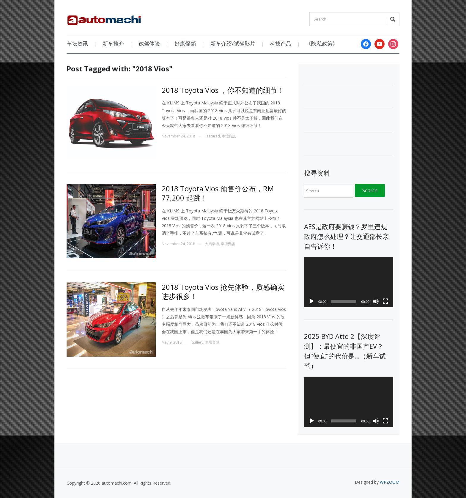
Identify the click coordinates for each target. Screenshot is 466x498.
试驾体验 (149, 43)
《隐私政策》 (322, 43)
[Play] (312, 301)
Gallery (197, 342)
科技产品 (280, 43)
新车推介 (113, 43)
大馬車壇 (212, 243)
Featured (212, 136)
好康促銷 (185, 43)
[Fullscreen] (385, 301)
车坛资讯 (77, 43)
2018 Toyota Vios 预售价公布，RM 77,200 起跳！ (218, 193)
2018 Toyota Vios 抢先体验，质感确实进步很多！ (223, 291)
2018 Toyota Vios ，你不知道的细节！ (223, 90)
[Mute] (376, 301)
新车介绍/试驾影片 (232, 43)
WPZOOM (389, 482)
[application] (348, 282)
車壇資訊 (229, 136)
